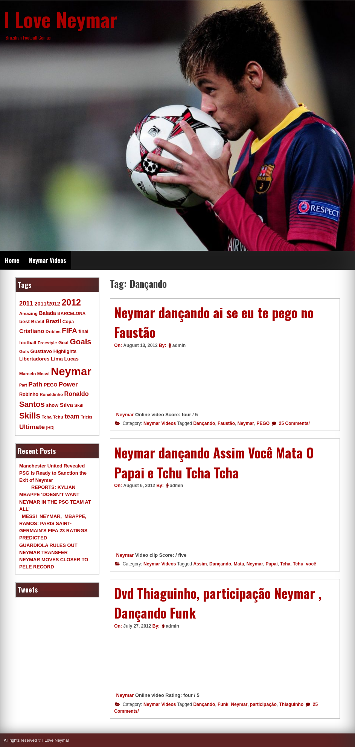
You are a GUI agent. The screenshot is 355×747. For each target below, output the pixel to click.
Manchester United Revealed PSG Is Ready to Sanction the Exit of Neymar (53, 473)
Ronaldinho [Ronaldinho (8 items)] (51, 394)
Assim (200, 564)
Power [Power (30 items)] (68, 384)
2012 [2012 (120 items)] (71, 302)
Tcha (285, 564)
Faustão (226, 423)
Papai (271, 564)
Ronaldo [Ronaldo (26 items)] (76, 393)
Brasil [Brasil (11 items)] (37, 321)
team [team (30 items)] (71, 416)
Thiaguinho (291, 704)
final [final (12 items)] (83, 331)
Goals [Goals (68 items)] (80, 341)
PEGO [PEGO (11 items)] (50, 385)
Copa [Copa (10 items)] (68, 321)
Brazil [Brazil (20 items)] (53, 321)
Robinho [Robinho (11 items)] (28, 394)
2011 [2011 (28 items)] (26, 303)
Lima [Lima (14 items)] (57, 359)
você (311, 564)
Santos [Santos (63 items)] (32, 404)
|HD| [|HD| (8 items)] (50, 427)
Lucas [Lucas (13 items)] (71, 359)
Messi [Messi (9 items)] (43, 373)
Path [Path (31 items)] (35, 384)
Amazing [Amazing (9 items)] (28, 313)
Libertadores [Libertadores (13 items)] (34, 359)
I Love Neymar (60, 19)
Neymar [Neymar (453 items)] (71, 371)
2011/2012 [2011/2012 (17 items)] (47, 304)
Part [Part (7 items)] (23, 385)
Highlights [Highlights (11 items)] (64, 351)
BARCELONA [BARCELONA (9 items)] (71, 313)
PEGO (263, 423)
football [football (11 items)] (27, 342)
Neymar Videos (47, 260)
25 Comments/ (293, 423)
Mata (239, 564)
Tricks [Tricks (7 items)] (86, 417)
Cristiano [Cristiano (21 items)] (31, 331)
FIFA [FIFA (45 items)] (69, 331)
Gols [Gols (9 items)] (24, 351)
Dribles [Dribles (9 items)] (53, 331)
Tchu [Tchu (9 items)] (58, 416)
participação (263, 704)
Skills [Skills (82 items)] (29, 415)
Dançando (204, 423)
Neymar (125, 414)
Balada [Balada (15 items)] (47, 313)
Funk (223, 704)
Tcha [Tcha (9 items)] (47, 416)
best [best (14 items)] (24, 321)
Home (12, 260)
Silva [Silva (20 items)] (66, 405)
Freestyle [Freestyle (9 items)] (47, 342)
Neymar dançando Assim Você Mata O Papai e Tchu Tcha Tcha (214, 462)
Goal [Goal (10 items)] (63, 342)
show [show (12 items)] (52, 405)
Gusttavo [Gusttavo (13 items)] (41, 351)
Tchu (298, 564)
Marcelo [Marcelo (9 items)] (27, 373)
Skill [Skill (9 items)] (79, 405)
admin (179, 345)
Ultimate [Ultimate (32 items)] (32, 427)
